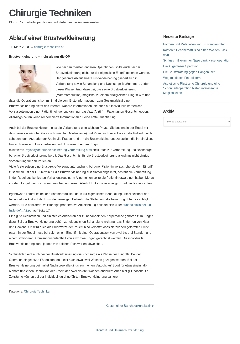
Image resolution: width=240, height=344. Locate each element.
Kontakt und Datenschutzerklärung (119, 330)
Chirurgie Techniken (50, 13)
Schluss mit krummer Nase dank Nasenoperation (196, 60)
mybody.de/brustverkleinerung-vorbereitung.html (59, 150)
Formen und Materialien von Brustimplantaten (194, 44)
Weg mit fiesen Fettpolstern (182, 77)
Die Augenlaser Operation (180, 66)
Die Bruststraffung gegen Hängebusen (189, 72)
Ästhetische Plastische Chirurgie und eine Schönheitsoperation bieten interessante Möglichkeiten (191, 88)
